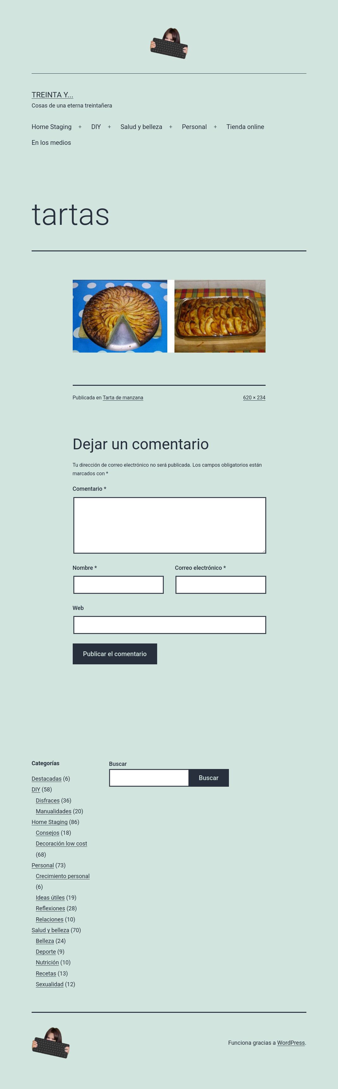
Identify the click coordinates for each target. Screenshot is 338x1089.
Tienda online (245, 127)
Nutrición (47, 962)
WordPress (291, 1042)
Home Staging (51, 127)
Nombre (85, 567)
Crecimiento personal (63, 876)
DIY (96, 127)
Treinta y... (52, 94)
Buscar (118, 763)
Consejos (47, 832)
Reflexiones (50, 908)
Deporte (46, 951)
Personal (194, 127)
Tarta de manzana (123, 398)
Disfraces (48, 800)
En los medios (51, 142)
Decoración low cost (61, 843)
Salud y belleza (141, 127)
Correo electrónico (200, 567)
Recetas (46, 973)
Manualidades (53, 811)
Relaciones (50, 919)
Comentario (90, 488)
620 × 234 (254, 398)
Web (78, 608)
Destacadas (47, 778)
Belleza (45, 941)
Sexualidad (50, 984)
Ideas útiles (50, 897)
